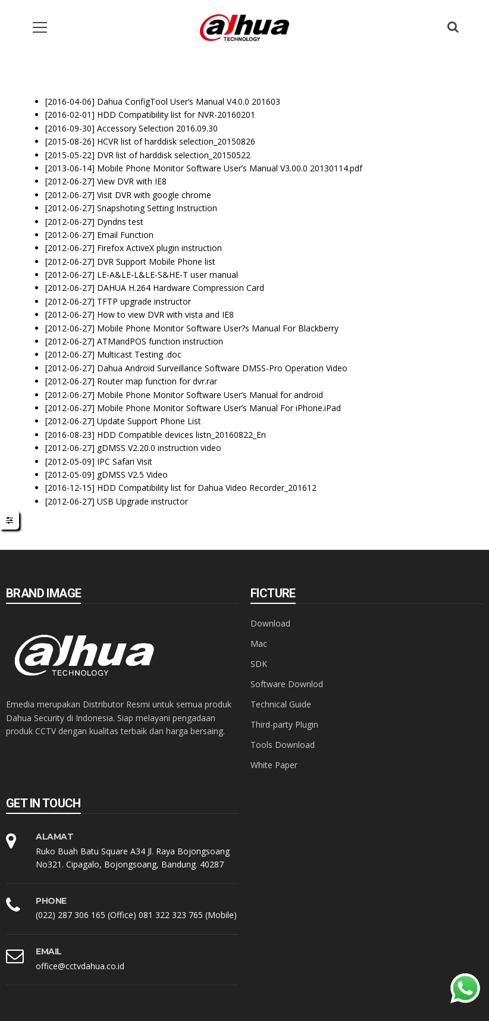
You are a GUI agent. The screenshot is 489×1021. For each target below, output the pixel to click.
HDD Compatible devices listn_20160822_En (181, 434)
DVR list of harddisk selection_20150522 (173, 155)
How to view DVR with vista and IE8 (165, 314)
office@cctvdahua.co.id (80, 966)
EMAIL (49, 951)
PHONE (51, 900)
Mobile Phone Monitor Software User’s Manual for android (210, 394)
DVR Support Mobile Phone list (156, 261)
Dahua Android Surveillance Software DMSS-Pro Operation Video (222, 368)
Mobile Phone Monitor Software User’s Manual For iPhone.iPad (219, 408)
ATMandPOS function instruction (160, 341)
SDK (258, 663)
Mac (258, 643)
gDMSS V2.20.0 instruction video (159, 447)
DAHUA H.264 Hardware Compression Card (180, 287)
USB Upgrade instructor (142, 501)
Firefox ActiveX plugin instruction (159, 247)
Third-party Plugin (284, 724)
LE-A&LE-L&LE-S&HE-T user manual (167, 274)
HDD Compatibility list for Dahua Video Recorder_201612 (206, 487)
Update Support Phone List (149, 421)
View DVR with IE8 (132, 181)
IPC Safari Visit (124, 461)
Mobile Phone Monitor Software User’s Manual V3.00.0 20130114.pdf (229, 168)
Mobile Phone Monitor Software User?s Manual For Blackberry (217, 328)
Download (270, 623)
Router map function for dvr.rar (157, 381)
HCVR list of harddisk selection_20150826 (176, 141)
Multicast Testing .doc (139, 354)
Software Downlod (286, 684)
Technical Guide (280, 704)
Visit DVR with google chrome (154, 195)
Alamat (54, 836)
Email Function (125, 234)
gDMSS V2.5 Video (132, 474)
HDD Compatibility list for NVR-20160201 (176, 114)
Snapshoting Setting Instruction (157, 208)
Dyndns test (120, 221)
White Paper (273, 765)
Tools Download (282, 744)
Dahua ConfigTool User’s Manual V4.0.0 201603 (188, 101)
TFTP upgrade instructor (144, 301)
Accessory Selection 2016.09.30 (157, 128)
